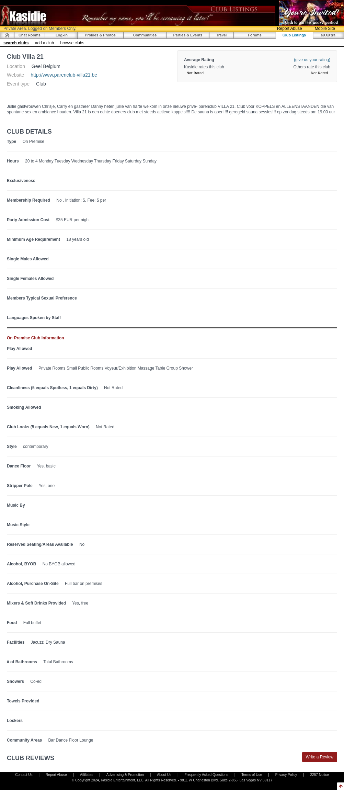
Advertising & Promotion (125, 775)
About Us (164, 775)
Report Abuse (289, 28)
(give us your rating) (312, 59)
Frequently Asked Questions (206, 775)
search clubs (15, 43)
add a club (44, 43)
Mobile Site (325, 28)
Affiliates (86, 775)
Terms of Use (251, 775)
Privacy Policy (286, 775)
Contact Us (23, 775)
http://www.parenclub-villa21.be (64, 75)
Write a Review (319, 757)
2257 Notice (319, 775)
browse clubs (72, 43)
